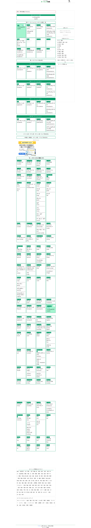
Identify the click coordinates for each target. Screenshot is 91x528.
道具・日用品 (20, 489)
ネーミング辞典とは (62, 64)
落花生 (51, 502)
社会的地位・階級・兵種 (24, 473)
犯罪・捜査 (30, 483)
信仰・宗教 (20, 487)
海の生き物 (48, 478)
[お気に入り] (25, 25)
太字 (43, 502)
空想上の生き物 (25, 476)
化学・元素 (43, 485)
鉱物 (26, 480)
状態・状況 (26, 487)
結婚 (28, 500)
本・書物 (39, 478)
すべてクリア (65, 35)
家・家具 (41, 476)
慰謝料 (31, 505)
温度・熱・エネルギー (43, 492)
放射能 (48, 500)
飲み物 (36, 476)
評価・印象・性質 (27, 485)
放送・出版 (31, 476)
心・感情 (61, 40)
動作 (18, 471)
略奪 (36, 502)
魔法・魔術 (24, 483)
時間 (35, 478)
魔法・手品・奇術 (33, 500)
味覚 (47, 485)
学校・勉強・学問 (44, 480)
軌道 (25, 502)
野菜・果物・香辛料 (22, 478)
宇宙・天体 (26, 489)
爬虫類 (43, 478)
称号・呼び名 (30, 478)
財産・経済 (40, 471)
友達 (20, 505)
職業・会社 (31, 487)
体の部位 (48, 487)
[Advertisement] (45, 6)
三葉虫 (47, 502)
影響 (45, 500)
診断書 (39, 502)
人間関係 (35, 483)
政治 (20, 483)
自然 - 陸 (37, 480)
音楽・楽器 (43, 473)
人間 (31, 471)
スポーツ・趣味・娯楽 (44, 489)
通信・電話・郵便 (35, 489)
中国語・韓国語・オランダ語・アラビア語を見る (35, 137)
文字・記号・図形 (39, 487)
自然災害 (22, 471)
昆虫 (50, 485)
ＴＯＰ (39, 525)
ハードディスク (30, 502)
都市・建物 (34, 473)
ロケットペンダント (21, 500)
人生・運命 (27, 471)
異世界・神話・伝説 (42, 483)
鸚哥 (28, 505)
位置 (29, 480)
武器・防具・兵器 (36, 485)
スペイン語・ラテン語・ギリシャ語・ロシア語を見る (36, 134)
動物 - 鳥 (35, 471)
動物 (39, 473)
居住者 (23, 505)
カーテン (21, 502)
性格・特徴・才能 (20, 480)
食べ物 (32, 480)
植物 (45, 487)
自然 (45, 471)
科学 (23, 494)
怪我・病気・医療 (47, 476)
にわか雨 (40, 500)
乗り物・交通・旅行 (31, 492)
